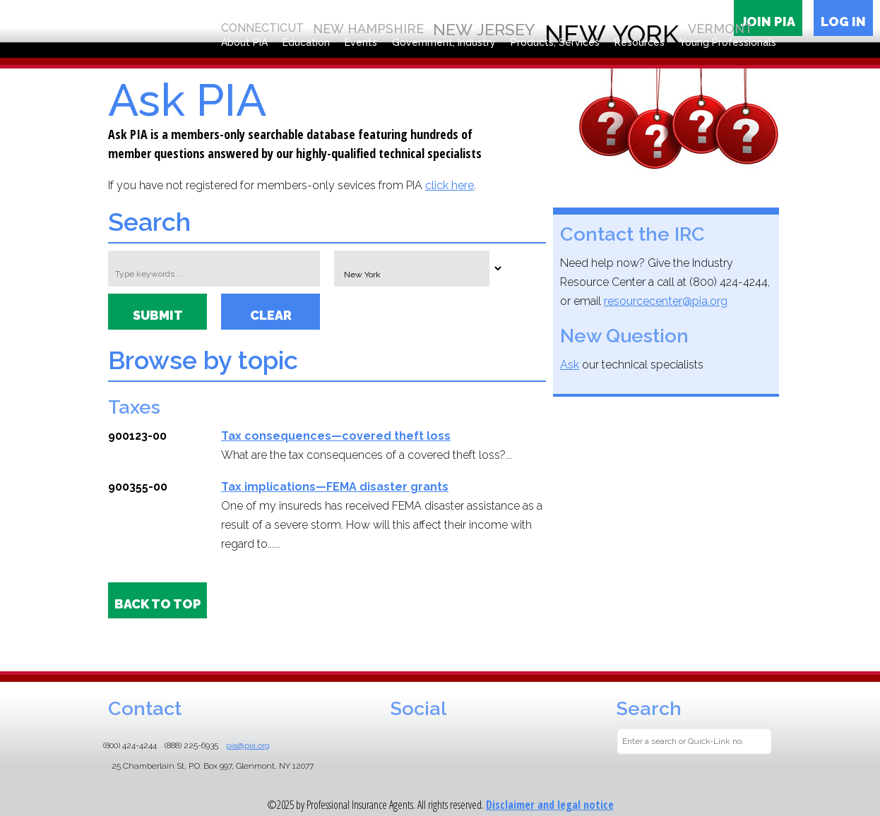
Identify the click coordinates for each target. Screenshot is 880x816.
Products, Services (555, 42)
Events (361, 42)
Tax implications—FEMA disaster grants (334, 486)
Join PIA (768, 21)
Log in (843, 21)
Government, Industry (444, 42)
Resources (639, 42)
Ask (569, 364)
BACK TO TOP (157, 603)
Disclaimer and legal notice (550, 804)
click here (449, 185)
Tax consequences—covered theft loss (336, 436)
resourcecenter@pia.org (665, 301)
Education (306, 42)
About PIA (244, 42)
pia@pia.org (248, 745)
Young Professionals (727, 42)
